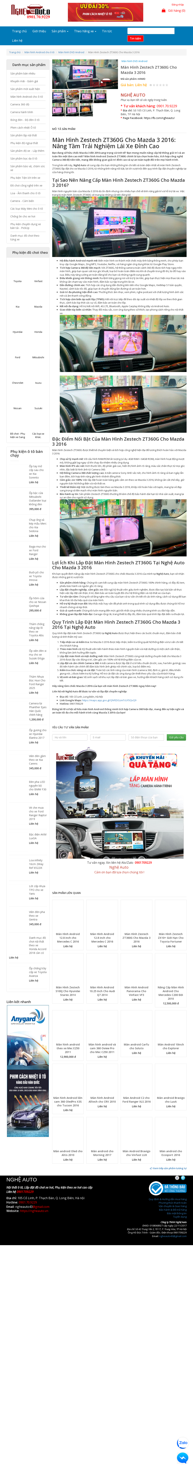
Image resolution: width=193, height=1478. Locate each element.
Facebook (180, 1178)
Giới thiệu (39, 31)
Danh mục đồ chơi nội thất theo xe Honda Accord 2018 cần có (37, 945)
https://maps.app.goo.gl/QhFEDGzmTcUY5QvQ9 (109, 700)
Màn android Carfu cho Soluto (136, 1046)
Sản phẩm (60, 31)
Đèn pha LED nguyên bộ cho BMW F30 (37, 785)
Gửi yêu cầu (176, 737)
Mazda (38, 306)
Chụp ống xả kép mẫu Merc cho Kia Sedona (38, 525)
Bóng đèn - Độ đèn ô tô (25, 120)
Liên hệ (17, 40)
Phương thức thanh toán (173, 1202)
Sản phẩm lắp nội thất (23, 135)
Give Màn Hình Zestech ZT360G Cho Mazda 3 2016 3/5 (160, 85)
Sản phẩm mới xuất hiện (25, 89)
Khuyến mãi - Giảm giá (24, 81)
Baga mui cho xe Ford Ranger (37, 550)
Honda (38, 332)
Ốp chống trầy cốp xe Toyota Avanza (38, 972)
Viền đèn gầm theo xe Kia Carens (37, 759)
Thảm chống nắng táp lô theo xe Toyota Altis (36, 629)
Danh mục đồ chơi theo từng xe (24, 237)
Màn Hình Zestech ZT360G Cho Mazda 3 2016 (136, 937)
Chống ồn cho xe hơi (22, 216)
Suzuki (38, 408)
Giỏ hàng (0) (173, 10)
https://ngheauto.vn (34, 1211)
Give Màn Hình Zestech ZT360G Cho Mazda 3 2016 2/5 (157, 85)
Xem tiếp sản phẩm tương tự (168, 1168)
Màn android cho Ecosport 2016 (171, 1153)
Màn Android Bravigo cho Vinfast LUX (136, 1153)
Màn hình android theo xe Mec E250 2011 (68, 1048)
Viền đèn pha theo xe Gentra (37, 915)
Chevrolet (17, 382)
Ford (17, 357)
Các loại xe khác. (38, 435)
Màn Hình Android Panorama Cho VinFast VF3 (136, 991)
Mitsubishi (38, 357)
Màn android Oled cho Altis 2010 (68, 1153)
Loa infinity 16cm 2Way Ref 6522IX (36, 864)
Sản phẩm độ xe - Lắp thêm (27, 151)
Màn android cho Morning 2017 (102, 1153)
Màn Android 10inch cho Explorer (171, 1046)
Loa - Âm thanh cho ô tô (25, 193)
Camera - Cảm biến (22, 201)
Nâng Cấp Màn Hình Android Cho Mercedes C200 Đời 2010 (171, 993)
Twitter (186, 1178)
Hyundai (17, 332)
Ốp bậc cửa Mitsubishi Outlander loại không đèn (37, 498)
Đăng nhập (178, 4)
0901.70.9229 (167, 106)
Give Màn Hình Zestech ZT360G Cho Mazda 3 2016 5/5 (166, 85)
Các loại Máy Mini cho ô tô (26, 208)
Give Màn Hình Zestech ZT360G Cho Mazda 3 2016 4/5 (163, 85)
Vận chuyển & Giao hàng (173, 1206)
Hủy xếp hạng (150, 85)
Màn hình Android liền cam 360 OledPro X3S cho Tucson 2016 (67, 1101)
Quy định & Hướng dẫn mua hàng (168, 1199)
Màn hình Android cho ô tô (39, 52)
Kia (17, 306)
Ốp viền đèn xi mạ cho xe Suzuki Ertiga (37, 654)
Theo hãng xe (85, 31)
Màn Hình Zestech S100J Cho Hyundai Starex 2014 (68, 991)
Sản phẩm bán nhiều (22, 73)
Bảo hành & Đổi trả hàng (173, 1209)
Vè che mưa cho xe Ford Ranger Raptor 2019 (38, 813)
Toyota (17, 281)
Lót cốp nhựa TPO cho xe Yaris (37, 889)
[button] (57, 74)
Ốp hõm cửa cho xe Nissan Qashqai (37, 601)
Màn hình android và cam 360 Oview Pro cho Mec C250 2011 (102, 1048)
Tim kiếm (135, 38)
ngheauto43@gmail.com (173, 1236)
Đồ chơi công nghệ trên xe (26, 185)
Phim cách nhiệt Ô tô (23, 127)
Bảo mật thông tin (177, 1213)
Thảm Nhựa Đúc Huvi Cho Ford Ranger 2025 (37, 682)
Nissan (17, 408)
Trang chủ (19, 31)
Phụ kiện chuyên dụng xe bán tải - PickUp (25, 226)
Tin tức (107, 31)
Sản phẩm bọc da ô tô (23, 158)
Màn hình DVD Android (71, 52)
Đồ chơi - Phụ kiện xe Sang (17, 435)
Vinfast (38, 281)
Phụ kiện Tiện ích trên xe (25, 177)
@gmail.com (41, 1207)
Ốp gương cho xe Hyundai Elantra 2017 (38, 733)
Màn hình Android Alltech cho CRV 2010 (102, 1099)
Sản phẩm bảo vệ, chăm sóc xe (27, 168)
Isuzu (38, 382)
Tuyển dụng (180, 1216)
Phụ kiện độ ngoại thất (24, 143)
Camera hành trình (21, 112)
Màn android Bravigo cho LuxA (171, 1099)
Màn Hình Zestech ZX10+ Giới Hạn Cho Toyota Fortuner (171, 937)
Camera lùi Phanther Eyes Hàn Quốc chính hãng (38, 709)
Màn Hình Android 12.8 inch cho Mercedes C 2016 (68, 937)
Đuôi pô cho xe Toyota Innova (36, 576)
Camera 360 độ (19, 104)
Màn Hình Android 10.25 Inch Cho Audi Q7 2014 (102, 991)
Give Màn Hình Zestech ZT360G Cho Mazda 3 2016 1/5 (154, 85)
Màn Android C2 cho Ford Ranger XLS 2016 (137, 1099)
